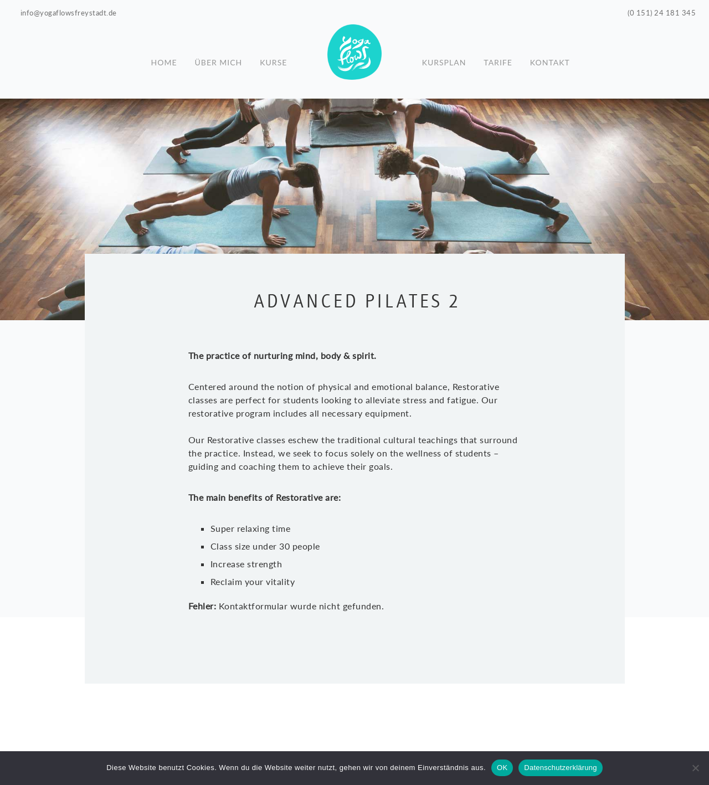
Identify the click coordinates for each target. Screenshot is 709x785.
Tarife (498, 58)
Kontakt (550, 58)
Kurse (273, 58)
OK (502, 767)
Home (164, 58)
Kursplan (444, 58)
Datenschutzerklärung (560, 767)
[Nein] (695, 767)
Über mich (219, 58)
